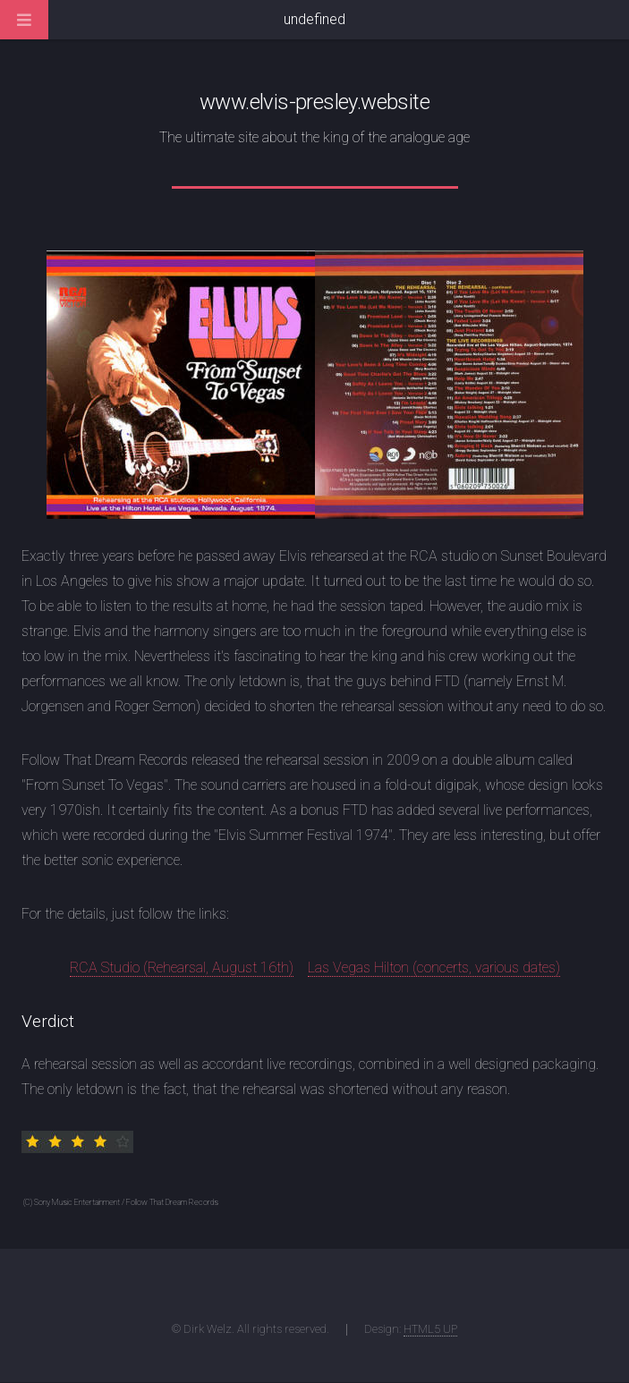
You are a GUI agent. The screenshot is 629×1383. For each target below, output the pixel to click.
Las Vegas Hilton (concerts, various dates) (434, 967)
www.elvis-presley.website (314, 102)
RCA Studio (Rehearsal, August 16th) (181, 967)
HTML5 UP (430, 1329)
